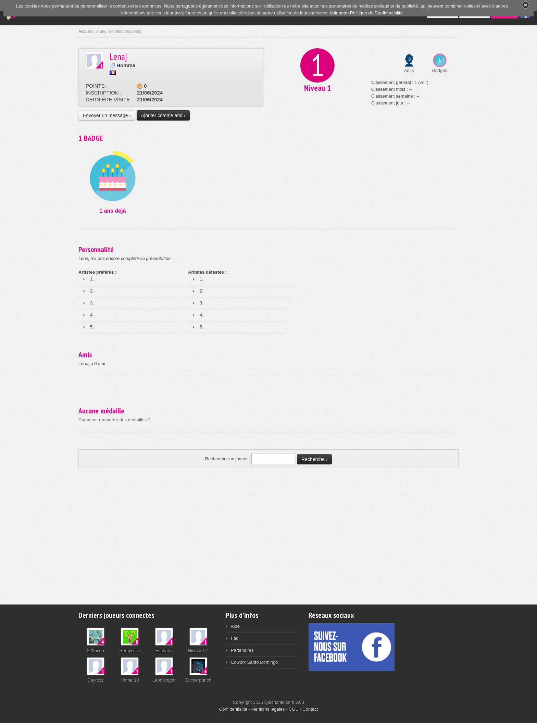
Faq (234, 638)
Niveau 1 (317, 88)
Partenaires (242, 650)
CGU (294, 709)
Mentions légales (268, 709)
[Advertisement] (268, 533)
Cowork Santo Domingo (254, 662)
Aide (235, 626)
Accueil (85, 31)
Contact (310, 709)
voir (423, 82)
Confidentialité (233, 709)
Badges (439, 70)
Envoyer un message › (107, 115)
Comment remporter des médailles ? (114, 419)
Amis (409, 70)
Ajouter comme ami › (163, 115)
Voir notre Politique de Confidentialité (366, 12)
